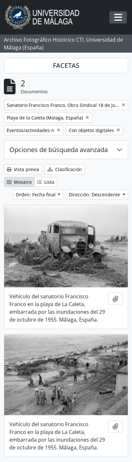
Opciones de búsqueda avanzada (58, 149)
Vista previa (23, 169)
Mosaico (19, 182)
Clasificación (64, 169)
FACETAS (66, 65)
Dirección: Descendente (95, 194)
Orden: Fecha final (36, 194)
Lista (45, 182)
